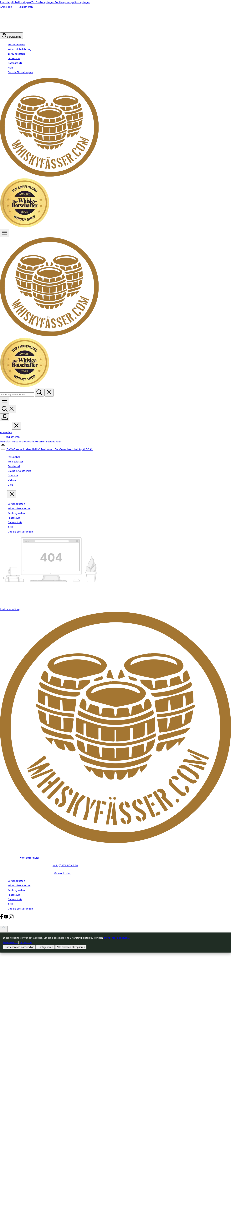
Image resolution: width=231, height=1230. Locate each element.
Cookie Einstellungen (20, 72)
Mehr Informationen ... (117, 937)
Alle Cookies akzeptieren (71, 947)
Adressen (40, 441)
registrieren (13, 437)
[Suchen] (39, 392)
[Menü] (4, 233)
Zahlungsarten (16, 53)
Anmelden (6, 6)
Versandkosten (16, 44)
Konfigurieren (45, 947)
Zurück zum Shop (10, 609)
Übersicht (6, 441)
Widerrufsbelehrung (19, 49)
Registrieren (25, 6)
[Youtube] (6, 918)
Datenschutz (15, 63)
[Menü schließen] (16, 426)
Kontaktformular (29, 857)
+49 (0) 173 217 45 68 (65, 865)
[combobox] (17, 394)
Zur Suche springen (43, 2)
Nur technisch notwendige (19, 947)
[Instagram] (11, 918)
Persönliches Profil (23, 441)
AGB (10, 67)
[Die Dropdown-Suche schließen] (49, 392)
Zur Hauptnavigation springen (72, 2)
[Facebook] (2, 918)
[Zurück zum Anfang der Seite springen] (4, 929)
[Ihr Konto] (4, 417)
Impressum (14, 58)
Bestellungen (53, 441)
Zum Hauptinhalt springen (15, 2)
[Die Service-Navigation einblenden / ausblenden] (11, 35)
